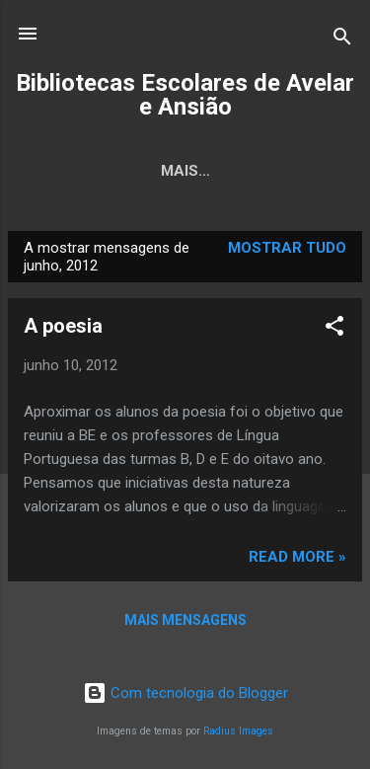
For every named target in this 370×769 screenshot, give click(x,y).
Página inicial (142, 171)
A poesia (63, 326)
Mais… (259, 171)
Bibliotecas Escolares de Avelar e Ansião (185, 94)
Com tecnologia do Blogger (185, 693)
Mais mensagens (185, 620)
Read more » (297, 557)
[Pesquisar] (342, 40)
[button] (334, 329)
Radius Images (238, 731)
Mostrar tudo (287, 248)
